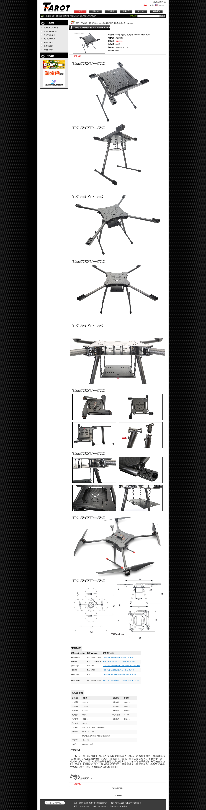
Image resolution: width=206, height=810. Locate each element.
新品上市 (95, 11)
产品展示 (111, 11)
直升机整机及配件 (50, 31)
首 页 (80, 11)
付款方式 (141, 11)
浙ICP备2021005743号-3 (118, 806)
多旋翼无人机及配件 (51, 28)
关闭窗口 (118, 795)
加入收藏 (163, 2)
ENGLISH (161, 5)
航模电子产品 (48, 42)
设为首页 (156, 2)
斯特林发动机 (48, 50)
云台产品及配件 (49, 35)
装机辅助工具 (48, 46)
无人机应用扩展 (49, 39)
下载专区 (126, 11)
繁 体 (152, 5)
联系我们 (156, 11)
